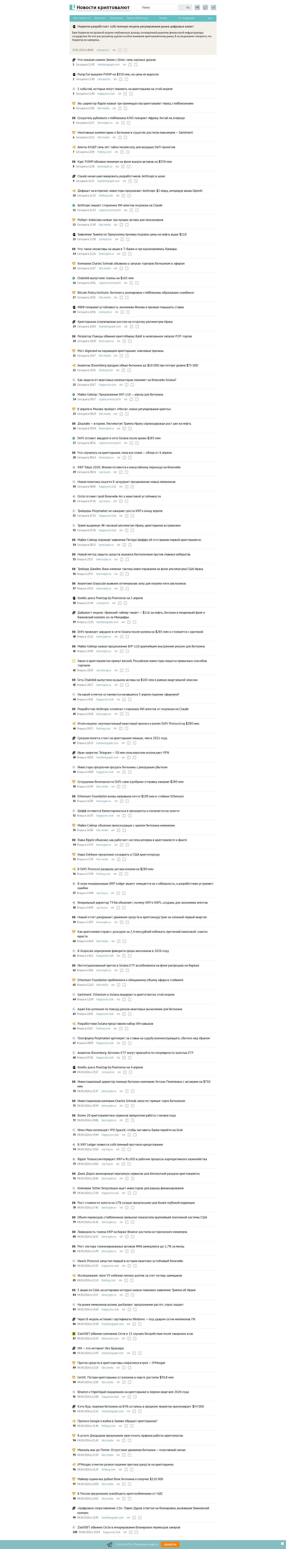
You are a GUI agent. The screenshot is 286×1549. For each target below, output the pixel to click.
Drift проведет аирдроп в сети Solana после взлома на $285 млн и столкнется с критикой (140, 632)
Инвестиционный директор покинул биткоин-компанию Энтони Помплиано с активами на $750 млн (143, 1083)
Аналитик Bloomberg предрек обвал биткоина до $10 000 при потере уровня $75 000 (137, 365)
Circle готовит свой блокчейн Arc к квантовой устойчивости (119, 496)
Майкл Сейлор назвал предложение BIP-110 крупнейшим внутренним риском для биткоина (141, 646)
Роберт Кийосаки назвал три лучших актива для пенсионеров (120, 220)
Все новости (82, 18)
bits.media (103, 108)
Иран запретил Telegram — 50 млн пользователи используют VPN (123, 752)
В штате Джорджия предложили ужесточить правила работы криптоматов (130, 1435)
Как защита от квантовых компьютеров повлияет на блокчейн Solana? (126, 380)
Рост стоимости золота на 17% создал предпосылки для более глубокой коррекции (136, 1203)
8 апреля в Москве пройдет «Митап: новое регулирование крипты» (124, 409)
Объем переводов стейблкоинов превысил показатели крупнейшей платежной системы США (142, 1217)
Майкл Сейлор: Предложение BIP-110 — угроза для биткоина (120, 394)
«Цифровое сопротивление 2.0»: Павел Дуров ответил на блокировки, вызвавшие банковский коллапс (143, 1510)
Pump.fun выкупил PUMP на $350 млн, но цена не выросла (118, 74)
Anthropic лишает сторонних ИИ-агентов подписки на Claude (119, 205)
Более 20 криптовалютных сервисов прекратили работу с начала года (126, 1115)
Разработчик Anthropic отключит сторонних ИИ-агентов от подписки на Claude (133, 709)
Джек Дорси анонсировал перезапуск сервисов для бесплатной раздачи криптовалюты (138, 1173)
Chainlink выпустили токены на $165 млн (105, 278)
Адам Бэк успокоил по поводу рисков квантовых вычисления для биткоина (129, 1009)
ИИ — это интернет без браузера (100, 1348)
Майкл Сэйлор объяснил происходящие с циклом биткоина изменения (126, 825)
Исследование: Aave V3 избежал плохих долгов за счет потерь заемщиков (129, 1275)
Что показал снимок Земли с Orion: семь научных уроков (116, 60)
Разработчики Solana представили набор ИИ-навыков (115, 1023)
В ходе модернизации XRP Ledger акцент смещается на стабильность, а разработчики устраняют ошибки (145, 885)
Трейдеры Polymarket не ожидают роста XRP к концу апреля (119, 511)
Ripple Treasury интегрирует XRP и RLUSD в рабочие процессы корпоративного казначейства (142, 1159)
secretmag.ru (103, 670)
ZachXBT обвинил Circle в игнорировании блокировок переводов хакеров (128, 1527)
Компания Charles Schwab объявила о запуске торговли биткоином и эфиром (131, 263)
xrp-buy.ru (104, 472)
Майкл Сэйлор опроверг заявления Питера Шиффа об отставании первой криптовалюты (139, 540)
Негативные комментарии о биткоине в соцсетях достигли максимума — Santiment (135, 132)
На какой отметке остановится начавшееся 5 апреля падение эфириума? (128, 694)
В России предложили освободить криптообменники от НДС (120, 1493)
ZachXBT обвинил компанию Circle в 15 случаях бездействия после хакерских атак (135, 1334)
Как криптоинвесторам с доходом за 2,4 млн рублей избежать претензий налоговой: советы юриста (142, 934)
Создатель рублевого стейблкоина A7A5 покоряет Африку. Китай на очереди (131, 118)
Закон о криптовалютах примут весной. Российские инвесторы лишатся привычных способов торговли (142, 663)
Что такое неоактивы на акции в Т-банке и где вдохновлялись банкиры (127, 249)
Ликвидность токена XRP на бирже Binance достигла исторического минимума (132, 1232)
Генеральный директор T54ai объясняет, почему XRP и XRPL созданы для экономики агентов (142, 902)
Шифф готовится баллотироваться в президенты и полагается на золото (128, 811)
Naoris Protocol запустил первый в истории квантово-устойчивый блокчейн (130, 1261)
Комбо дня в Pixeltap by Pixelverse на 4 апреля (110, 1067)
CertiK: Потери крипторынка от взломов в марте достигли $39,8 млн (125, 1377)
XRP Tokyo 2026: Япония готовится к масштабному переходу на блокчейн (129, 467)
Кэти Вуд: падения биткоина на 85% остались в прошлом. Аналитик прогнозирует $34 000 (140, 1406)
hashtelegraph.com (109, 64)
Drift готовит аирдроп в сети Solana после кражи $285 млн (119, 438)
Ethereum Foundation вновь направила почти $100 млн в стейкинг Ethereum (130, 796)
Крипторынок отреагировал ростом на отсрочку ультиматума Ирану (125, 322)
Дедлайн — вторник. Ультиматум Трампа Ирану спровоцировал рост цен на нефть (134, 423)
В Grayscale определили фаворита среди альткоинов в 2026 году (123, 951)
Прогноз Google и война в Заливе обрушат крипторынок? (117, 1421)
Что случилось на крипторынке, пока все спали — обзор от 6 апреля (124, 453)
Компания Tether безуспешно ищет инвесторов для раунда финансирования (130, 1188)
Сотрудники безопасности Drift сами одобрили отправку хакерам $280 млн (130, 782)
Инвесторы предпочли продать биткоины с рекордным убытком (122, 767)
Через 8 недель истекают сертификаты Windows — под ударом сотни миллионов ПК (136, 1319)
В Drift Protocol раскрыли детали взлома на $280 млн (115, 869)
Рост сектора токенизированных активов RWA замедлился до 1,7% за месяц (130, 1246)
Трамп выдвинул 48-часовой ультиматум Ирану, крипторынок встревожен (129, 525)
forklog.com (105, 152)
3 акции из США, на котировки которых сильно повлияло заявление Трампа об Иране (136, 1290)
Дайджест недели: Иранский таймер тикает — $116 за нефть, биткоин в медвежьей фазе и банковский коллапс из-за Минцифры (141, 614)
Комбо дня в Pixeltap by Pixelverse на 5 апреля (110, 598)
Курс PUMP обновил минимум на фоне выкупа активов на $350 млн (124, 161)
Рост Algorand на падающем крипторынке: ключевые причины (120, 351)
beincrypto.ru (105, 123)
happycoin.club (106, 93)
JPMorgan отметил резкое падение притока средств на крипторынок (125, 1464)
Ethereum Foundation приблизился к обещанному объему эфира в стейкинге (130, 980)
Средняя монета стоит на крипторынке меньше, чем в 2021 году (122, 738)
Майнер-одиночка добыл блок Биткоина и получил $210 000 (120, 1479)
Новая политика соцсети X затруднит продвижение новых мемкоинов (126, 482)
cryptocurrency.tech (110, 210)
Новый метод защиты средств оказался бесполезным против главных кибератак (133, 554)
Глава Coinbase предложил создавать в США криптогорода (118, 854)
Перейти (170, 1544)
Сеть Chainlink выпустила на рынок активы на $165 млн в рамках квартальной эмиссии (137, 680)
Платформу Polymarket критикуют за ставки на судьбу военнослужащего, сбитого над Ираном (143, 1038)
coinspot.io (103, 50)
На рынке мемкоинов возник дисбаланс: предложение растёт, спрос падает (130, 1304)
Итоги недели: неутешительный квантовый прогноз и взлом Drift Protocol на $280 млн (138, 723)
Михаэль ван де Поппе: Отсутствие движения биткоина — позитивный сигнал (131, 1450)
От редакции (186, 18)
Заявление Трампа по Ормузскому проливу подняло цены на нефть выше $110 (132, 234)
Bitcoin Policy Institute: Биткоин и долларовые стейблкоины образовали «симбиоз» (135, 292)
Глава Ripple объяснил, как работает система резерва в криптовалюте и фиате (132, 840)
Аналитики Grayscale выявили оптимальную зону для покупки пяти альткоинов (131, 583)
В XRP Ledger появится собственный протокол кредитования (120, 1144)
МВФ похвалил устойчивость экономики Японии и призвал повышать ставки (130, 307)
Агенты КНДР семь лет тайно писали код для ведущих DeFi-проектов (126, 147)
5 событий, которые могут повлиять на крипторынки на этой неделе (125, 89)
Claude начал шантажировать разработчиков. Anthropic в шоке (121, 176)
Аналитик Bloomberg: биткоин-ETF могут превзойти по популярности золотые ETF (135, 1053)
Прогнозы (116, 18)
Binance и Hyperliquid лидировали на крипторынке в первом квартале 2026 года (133, 1392)
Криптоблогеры (137, 18)
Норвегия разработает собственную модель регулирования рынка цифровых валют (135, 26)
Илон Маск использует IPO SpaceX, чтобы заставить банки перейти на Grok (130, 1130)
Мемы (163, 18)
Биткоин (100, 18)
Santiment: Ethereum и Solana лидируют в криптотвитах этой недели (125, 994)
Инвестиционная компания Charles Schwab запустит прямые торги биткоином (131, 1101)
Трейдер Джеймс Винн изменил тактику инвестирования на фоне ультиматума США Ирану (140, 569)
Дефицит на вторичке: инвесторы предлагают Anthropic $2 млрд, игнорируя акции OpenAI (139, 191)
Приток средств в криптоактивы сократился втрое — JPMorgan (121, 1363)
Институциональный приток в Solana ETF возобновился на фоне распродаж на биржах (138, 965)
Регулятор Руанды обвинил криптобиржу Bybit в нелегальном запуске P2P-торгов (134, 336)
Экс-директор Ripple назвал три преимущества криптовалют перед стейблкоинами (135, 103)
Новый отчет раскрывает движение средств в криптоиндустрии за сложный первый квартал (142, 917)
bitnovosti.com (110, 1338)
